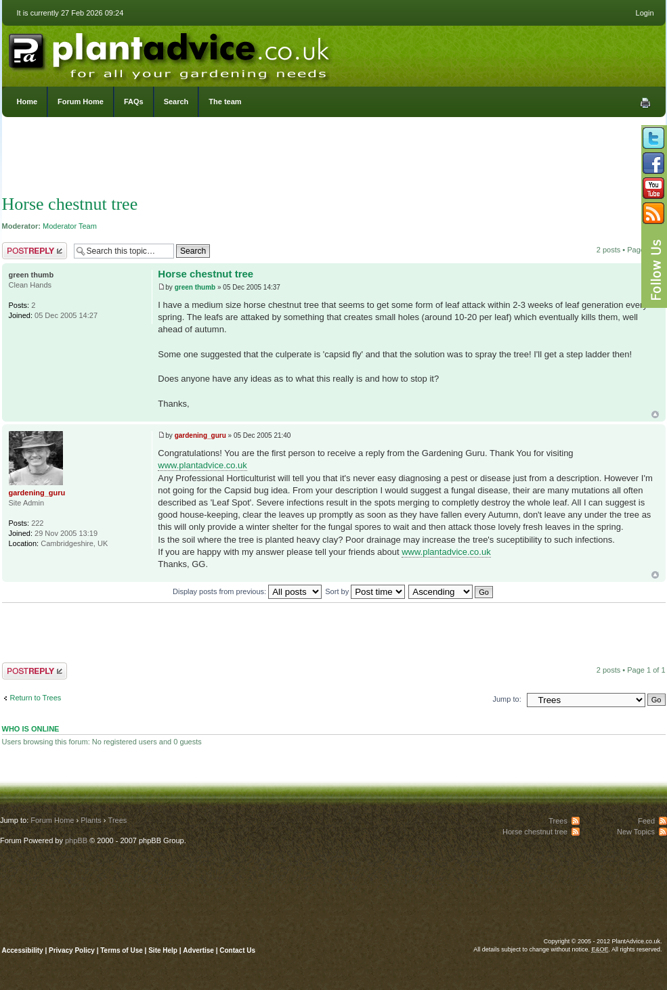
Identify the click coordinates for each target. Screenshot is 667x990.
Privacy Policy (73, 950)
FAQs (134, 101)
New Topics (636, 832)
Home (27, 101)
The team (225, 101)
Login (645, 13)
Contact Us (237, 950)
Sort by (365, 591)
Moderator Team (70, 226)
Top (655, 414)
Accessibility (22, 950)
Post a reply (34, 250)
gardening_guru (200, 435)
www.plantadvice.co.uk (202, 465)
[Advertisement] (333, 159)
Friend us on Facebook (653, 163)
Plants (91, 820)
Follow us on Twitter (653, 138)
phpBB (76, 840)
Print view (645, 102)
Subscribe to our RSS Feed (653, 213)
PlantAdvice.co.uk (170, 52)
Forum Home (81, 101)
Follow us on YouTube (653, 188)
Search (176, 101)
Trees (117, 820)
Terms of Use (121, 950)
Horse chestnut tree (70, 204)
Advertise (198, 950)
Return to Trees (36, 698)
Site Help (162, 950)
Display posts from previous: (247, 591)
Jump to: (507, 699)
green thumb (195, 287)
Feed (646, 821)
